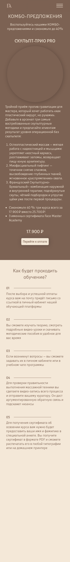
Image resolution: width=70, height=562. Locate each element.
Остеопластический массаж (29, 145)
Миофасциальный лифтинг (29, 165)
